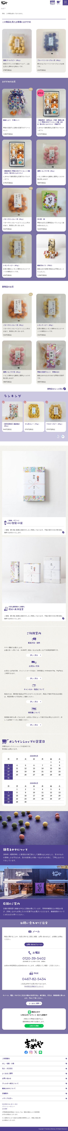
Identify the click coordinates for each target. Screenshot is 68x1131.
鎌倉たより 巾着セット (11, 120)
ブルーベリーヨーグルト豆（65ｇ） (49, 60)
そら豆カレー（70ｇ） (32, 424)
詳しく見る (34, 655)
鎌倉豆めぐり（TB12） (45, 265)
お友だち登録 (34, 1026)
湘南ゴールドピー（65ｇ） (12, 60)
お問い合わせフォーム (34, 944)
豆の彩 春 (41, 219)
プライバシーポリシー (8, 1106)
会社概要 (4, 1109)
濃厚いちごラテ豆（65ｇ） (46, 171)
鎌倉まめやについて (9, 1088)
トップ (2, 8)
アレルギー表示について (10, 1083)
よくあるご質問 (34, 1003)
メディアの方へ (7, 1098)
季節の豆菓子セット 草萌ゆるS (48, 372)
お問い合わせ (6, 1078)
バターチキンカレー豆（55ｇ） (13, 219)
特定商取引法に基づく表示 (9, 1104)
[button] (62, 436)
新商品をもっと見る (55, 389)
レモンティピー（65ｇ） (11, 265)
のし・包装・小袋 (8, 1063)
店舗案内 (5, 1093)
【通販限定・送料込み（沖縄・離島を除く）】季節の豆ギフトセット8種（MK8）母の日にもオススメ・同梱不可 (50, 122)
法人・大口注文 (7, 1068)
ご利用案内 (6, 1058)
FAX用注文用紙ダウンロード (34, 986)
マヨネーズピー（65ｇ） (54, 424)
